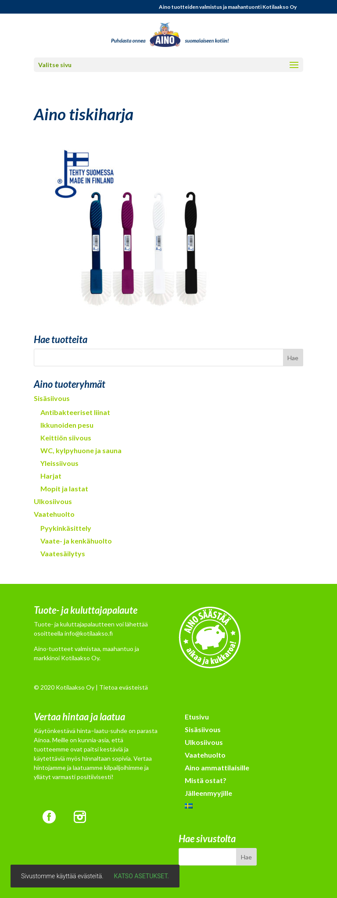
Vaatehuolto (54, 514)
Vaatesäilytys (62, 553)
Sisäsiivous (52, 398)
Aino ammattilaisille (217, 767)
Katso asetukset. (141, 876)
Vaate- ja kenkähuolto (76, 541)
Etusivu (197, 716)
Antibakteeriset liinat (75, 412)
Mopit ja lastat (64, 488)
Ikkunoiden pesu (66, 425)
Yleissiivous (59, 463)
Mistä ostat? (205, 780)
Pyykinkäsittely (65, 528)
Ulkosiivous (53, 501)
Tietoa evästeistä (123, 687)
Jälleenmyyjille (208, 793)
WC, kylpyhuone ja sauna (81, 450)
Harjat (50, 476)
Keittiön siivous (65, 437)
